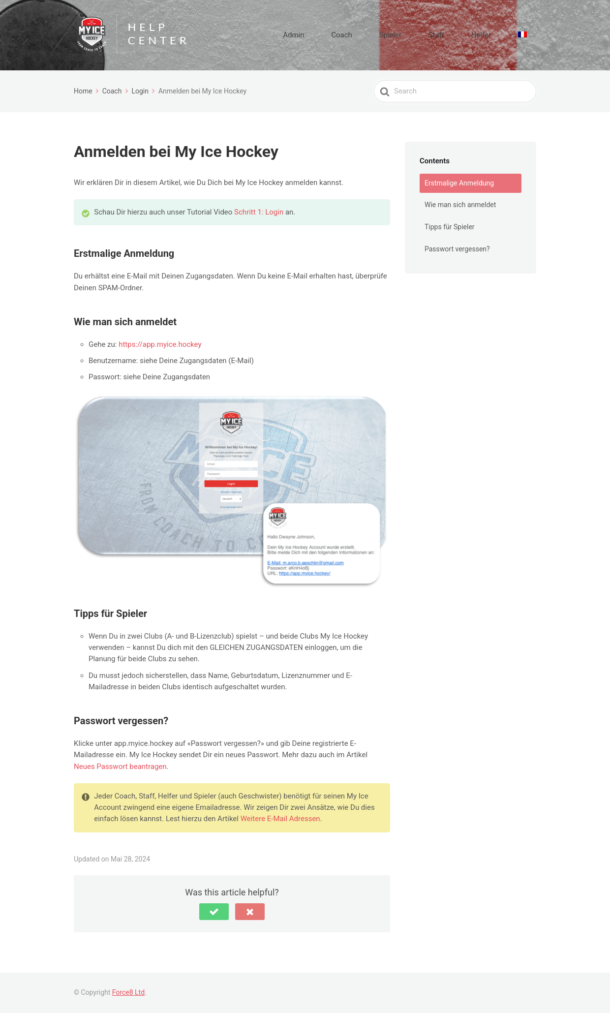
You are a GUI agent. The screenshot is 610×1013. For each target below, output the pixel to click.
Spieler (429, 35)
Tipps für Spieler (450, 227)
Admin (355, 35)
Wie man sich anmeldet (460, 205)
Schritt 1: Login (258, 212)
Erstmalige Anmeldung (459, 183)
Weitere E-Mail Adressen (280, 818)
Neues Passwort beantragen (120, 766)
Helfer (498, 35)
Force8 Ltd (128, 992)
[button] (214, 911)
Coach (391, 35)
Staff (464, 35)
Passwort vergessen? (457, 249)
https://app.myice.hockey (160, 344)
